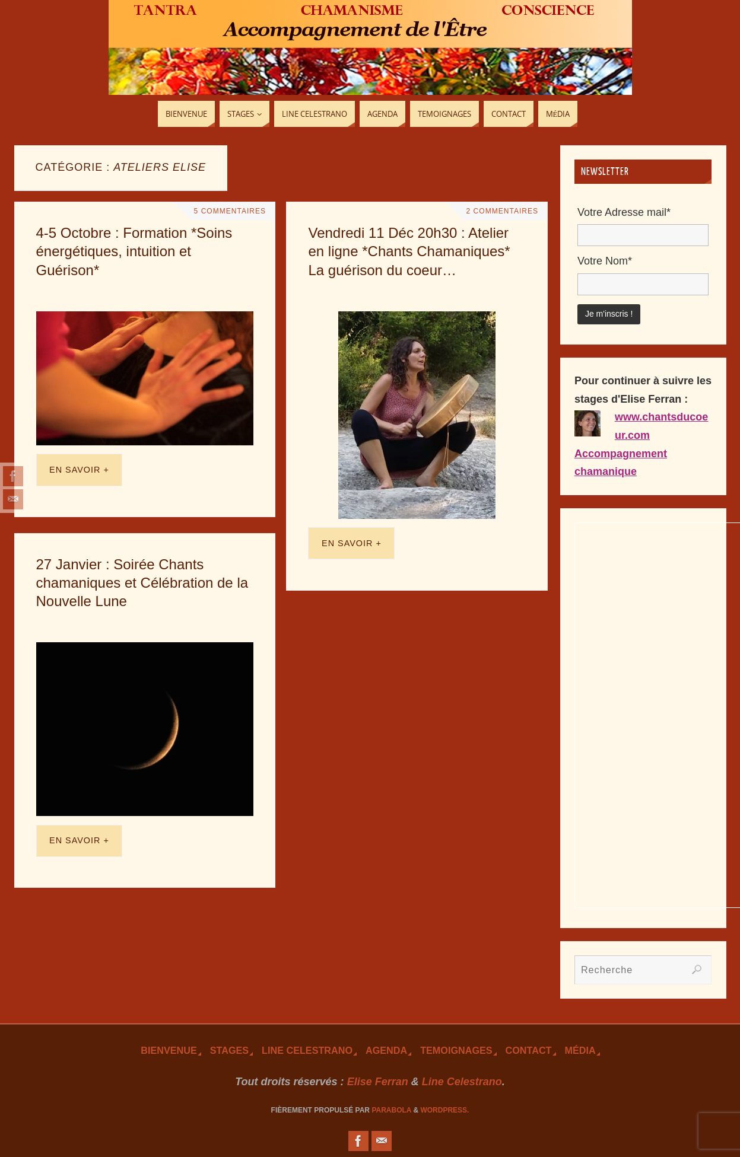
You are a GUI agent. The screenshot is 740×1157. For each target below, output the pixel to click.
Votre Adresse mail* (624, 212)
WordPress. (444, 1110)
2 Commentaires (500, 211)
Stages (229, 1050)
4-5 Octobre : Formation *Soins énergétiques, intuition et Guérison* (134, 251)
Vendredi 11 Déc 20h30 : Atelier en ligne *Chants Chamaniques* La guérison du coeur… (409, 251)
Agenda (386, 1050)
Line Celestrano (307, 1050)
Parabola (391, 1110)
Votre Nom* (604, 261)
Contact (529, 1050)
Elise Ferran (377, 1082)
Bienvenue (168, 1050)
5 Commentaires (228, 211)
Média (580, 1050)
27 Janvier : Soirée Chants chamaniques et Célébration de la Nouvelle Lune (142, 582)
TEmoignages (456, 1050)
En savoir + (79, 469)
